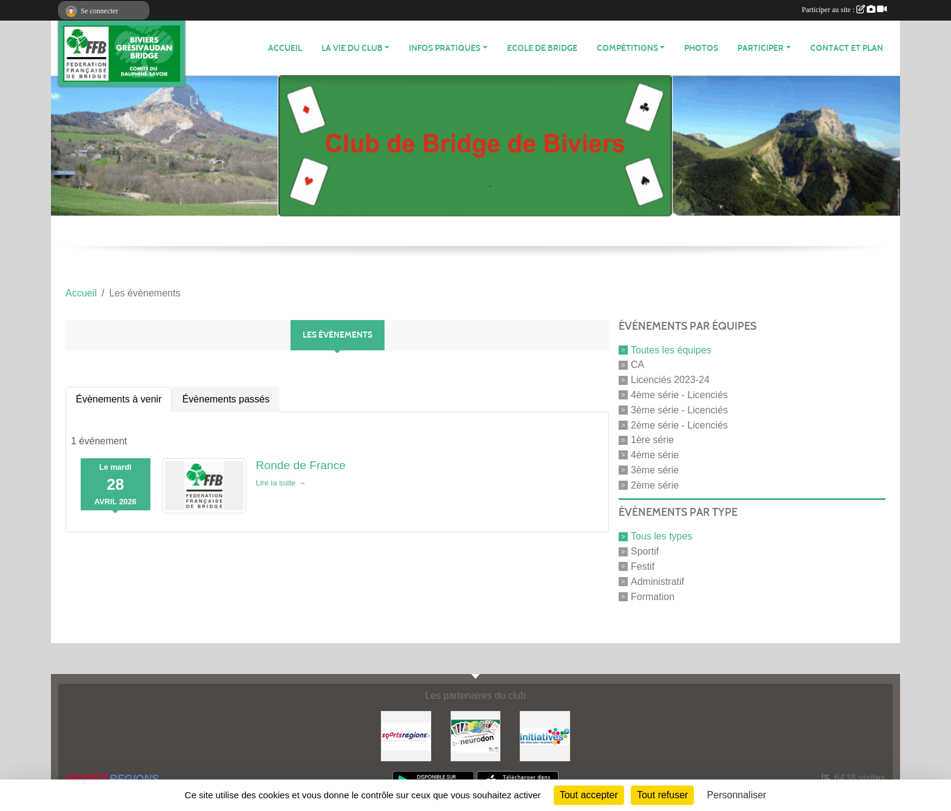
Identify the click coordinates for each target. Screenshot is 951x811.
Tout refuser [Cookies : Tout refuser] (662, 795)
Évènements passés (225, 399)
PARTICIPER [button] (761, 48)
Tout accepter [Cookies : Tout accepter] (589, 795)
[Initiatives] (545, 735)
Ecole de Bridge (542, 48)
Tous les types (661, 536)
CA (637, 364)
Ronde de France (301, 465)
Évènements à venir (118, 399)
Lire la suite (275, 482)
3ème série (655, 470)
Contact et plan (846, 48)
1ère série (652, 440)
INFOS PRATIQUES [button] (444, 48)
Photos (701, 48)
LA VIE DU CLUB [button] (352, 48)
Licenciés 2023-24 (670, 380)
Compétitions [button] (627, 48)
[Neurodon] (476, 735)
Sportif (645, 551)
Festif (642, 566)
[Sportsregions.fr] (406, 735)
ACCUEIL (285, 48)
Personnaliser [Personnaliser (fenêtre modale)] (737, 795)
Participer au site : (844, 9)
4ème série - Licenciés (679, 395)
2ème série (655, 484)
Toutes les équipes (671, 349)
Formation (652, 596)
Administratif (657, 581)
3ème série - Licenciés (679, 410)
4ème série (655, 455)
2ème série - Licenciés (679, 424)
